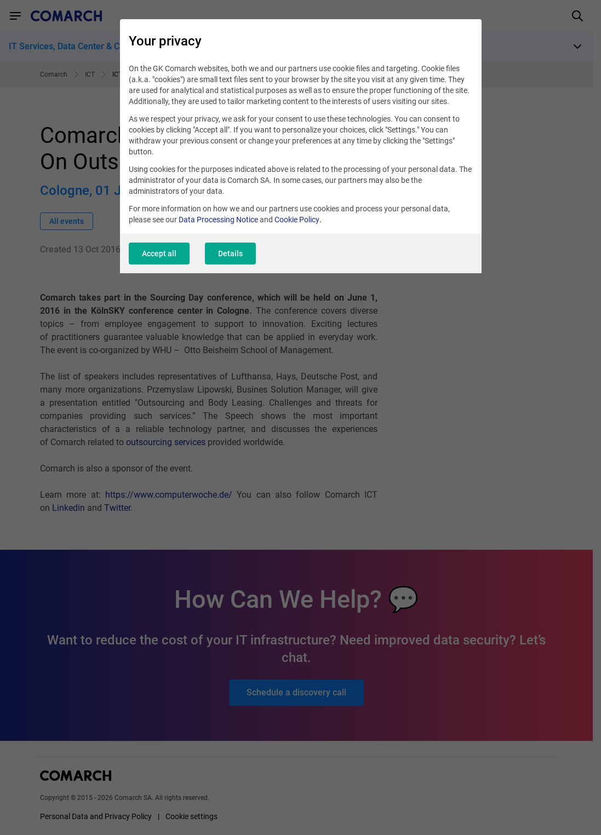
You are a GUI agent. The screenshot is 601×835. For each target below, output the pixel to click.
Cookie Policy (296, 219)
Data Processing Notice (218, 219)
